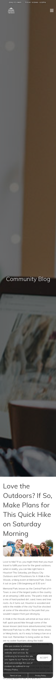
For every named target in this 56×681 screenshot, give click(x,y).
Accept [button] (44, 657)
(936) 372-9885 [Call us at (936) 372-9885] (15, 2)
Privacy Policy (40, 675)
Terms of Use (15, 675)
